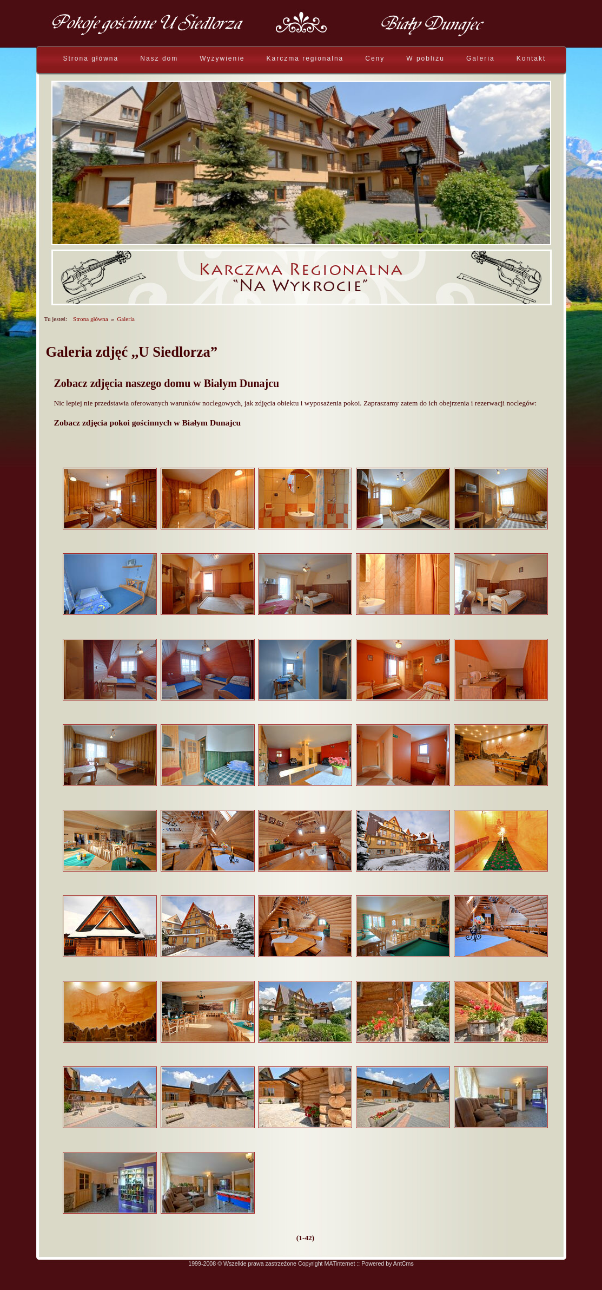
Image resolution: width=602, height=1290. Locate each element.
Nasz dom (159, 58)
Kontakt (531, 58)
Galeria (480, 58)
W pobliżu (425, 58)
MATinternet (340, 1263)
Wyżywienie (222, 58)
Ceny (375, 58)
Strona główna (91, 58)
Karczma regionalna (305, 58)
